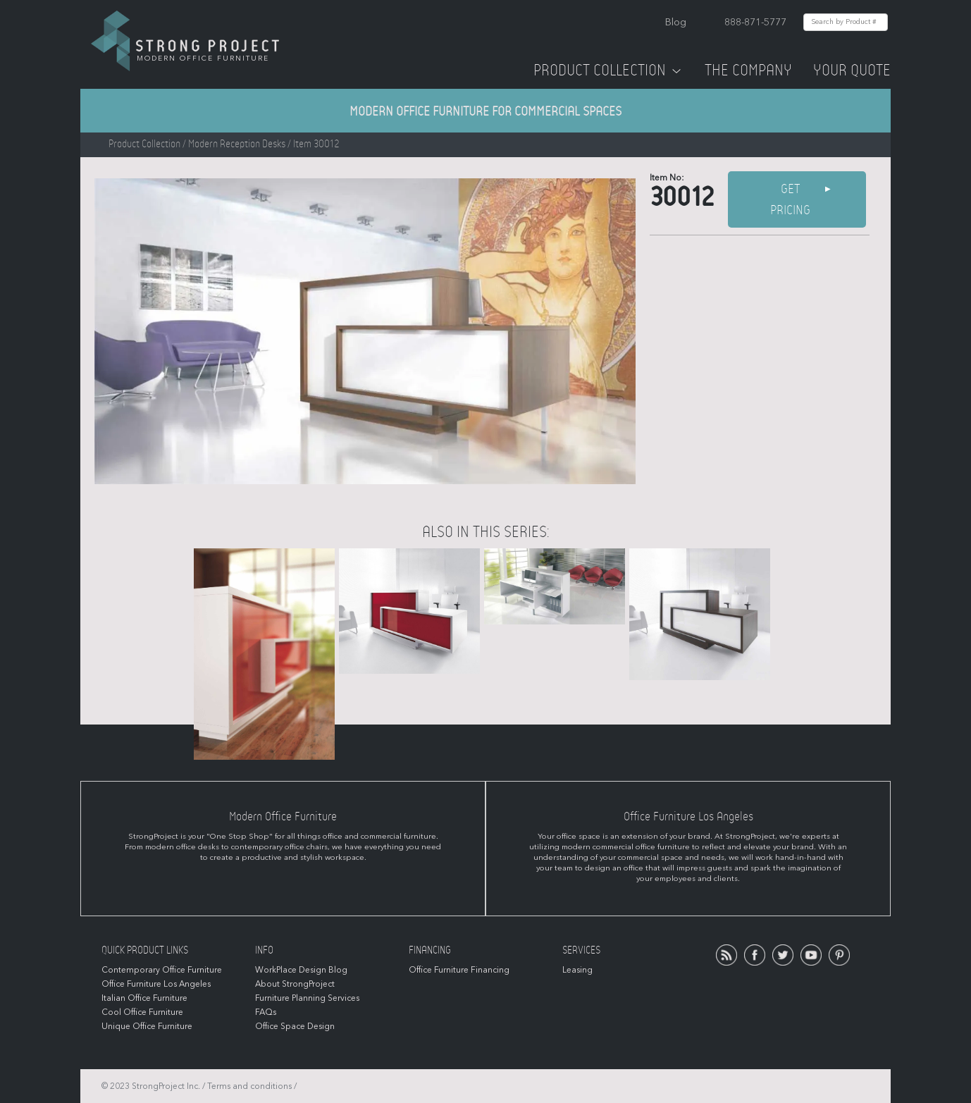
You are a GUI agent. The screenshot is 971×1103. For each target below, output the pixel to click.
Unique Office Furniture (146, 1026)
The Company (748, 70)
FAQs (265, 1012)
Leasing (577, 970)
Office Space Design (295, 1026)
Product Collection (608, 70)
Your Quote (852, 70)
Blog (675, 22)
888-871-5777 (755, 22)
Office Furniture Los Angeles (156, 984)
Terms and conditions (249, 1086)
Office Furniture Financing (459, 970)
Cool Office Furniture (142, 1012)
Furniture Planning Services (307, 998)
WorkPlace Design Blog (301, 970)
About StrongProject (295, 984)
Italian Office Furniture (144, 998)
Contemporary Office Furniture (161, 970)
